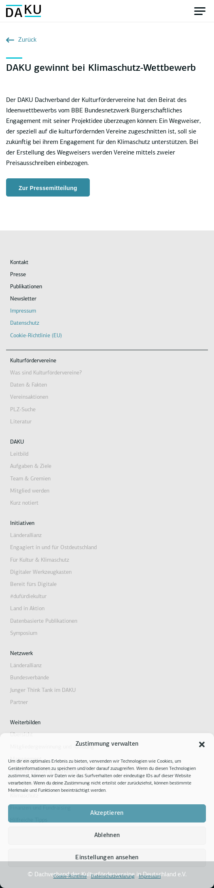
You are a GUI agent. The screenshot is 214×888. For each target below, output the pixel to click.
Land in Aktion (27, 609)
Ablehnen (107, 836)
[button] (202, 744)
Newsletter (23, 299)
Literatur (21, 422)
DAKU (17, 442)
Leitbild (19, 454)
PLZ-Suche (23, 410)
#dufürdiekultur (28, 597)
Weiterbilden (25, 723)
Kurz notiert (24, 503)
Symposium (23, 633)
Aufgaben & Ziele (30, 466)
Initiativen (22, 523)
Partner (19, 703)
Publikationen (26, 287)
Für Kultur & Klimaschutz (39, 560)
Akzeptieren (106, 813)
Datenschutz (24, 323)
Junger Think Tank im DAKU (43, 690)
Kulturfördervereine (33, 361)
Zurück (21, 40)
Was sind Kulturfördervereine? (46, 373)
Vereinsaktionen (29, 397)
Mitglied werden (29, 491)
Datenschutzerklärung (113, 876)
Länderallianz (26, 536)
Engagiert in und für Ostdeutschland (53, 548)
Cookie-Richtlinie (70, 876)
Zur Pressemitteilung (48, 188)
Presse (18, 275)
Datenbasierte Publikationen (43, 621)
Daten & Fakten (28, 385)
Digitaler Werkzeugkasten (41, 572)
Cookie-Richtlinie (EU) (36, 336)
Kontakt (19, 263)
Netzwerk (21, 654)
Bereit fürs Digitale (33, 584)
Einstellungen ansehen (106, 858)
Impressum (150, 876)
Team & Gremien (30, 479)
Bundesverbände (29, 678)
